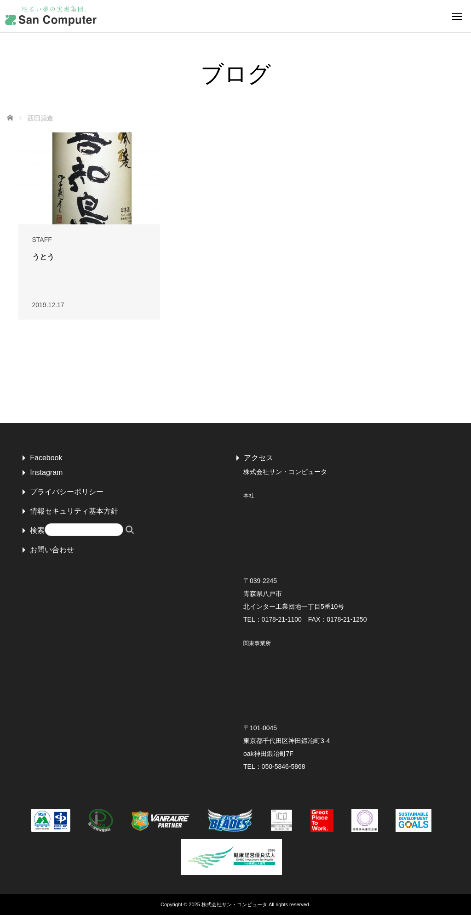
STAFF (42, 239)
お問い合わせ (52, 550)
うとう (43, 257)
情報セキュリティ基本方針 (74, 511)
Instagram (46, 472)
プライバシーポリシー (66, 492)
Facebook (46, 458)
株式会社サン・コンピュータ (234, 904)
